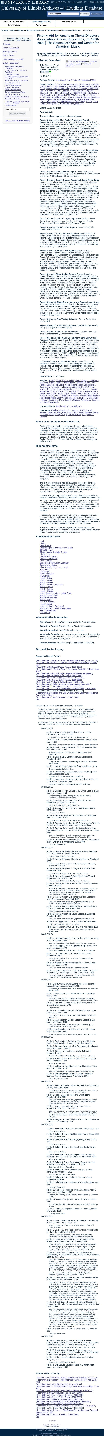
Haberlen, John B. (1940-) (51, 91)
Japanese (44, 415)
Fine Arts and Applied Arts (35, 30)
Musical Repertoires (48, 597)
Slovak (90, 410)
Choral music (68, 380)
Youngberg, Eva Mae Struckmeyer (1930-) (65, 104)
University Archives (8, 30)
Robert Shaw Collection (12, 99)
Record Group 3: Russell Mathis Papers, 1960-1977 (58, 667)
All (37, 699)
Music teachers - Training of (52, 606)
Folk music (67, 389)
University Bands (53, 30)
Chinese (43, 417)
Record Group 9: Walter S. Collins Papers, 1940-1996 (59, 682)
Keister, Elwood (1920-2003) (73, 93)
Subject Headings (14, 25)
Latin (51, 415)
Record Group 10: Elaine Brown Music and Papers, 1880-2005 (63, 684)
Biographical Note (10, 52)
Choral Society (55, 383)
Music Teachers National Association (75, 400)
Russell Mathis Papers (12, 74)
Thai (83, 415)
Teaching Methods (48, 610)
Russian (43, 412)
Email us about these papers (17, 121)
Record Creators (41, 25)
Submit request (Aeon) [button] (76, 61)
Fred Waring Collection (12, 94)
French (62, 410)
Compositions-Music (74, 385)
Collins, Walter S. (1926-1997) (65, 86)
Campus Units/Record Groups (14, 21)
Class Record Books (55, 385)
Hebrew (88, 412)
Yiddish (96, 412)
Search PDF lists (97, 13)
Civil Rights (45, 554)
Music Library (57, 398)
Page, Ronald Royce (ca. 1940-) (60, 97)
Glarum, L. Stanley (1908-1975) (84, 89)
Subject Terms (8, 55)
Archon (50, 1433)
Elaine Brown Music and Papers (15, 92)
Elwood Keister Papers (12, 83)
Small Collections (10, 105)
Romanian (71, 412)
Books (52, 380)
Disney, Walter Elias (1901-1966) (54, 567)
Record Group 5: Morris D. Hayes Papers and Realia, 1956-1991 (64, 673)
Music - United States (82, 396)
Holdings (20, 30)
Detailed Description (11, 63)
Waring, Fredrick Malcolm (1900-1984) (68, 102)
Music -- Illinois (83, 391)
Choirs (58, 380)
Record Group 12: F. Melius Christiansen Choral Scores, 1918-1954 (65, 688)
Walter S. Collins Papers (13, 90)
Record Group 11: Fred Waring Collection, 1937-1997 (59, 686)
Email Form (55, 1426)
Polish (82, 410)
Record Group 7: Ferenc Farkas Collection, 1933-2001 (59, 678)
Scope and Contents (11, 48)
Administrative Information (13, 59)
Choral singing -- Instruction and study (56, 548)
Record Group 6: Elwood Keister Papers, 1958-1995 (58, 676)
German (75, 410)
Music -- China (70, 391)
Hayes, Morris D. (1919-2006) (76, 91)
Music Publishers (70, 398)
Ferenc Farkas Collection (13, 85)
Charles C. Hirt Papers (12, 87)
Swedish (90, 415)
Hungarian (61, 412)
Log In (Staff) (52, 1420)
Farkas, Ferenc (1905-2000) (58, 89)
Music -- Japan (63, 393)
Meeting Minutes (63, 406)
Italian (68, 410)
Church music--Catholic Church (76, 383)
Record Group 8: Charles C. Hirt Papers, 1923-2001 (58, 680)
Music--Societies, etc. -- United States (56, 396)
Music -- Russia (91, 393)
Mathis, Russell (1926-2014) (64, 95)
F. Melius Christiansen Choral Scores (17, 96)
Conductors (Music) (78, 387)
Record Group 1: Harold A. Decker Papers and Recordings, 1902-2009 (66, 660)
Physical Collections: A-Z (41, 21)
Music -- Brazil (56, 391)
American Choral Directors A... (71, 30)
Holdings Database (84, 8)
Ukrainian (52, 412)
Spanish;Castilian (73, 415)
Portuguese (60, 415)
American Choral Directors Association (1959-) (76, 80)
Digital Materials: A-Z (69, 21)
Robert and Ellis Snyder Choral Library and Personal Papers (17, 102)
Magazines (44, 391)
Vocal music (53, 402)
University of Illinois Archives (30, 8)
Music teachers (85, 398)
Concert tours (89, 385)
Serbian (80, 412)
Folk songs (77, 389)
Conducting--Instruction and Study (54, 387)
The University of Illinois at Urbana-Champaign (57, 1435)
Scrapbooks (76, 406)
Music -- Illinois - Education (51, 584)
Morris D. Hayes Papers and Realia (16, 80)
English (54, 410)
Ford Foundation (90, 389)
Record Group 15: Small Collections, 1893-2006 (57, 697)
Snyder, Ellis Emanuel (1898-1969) (61, 99)
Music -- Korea (77, 393)
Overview (6, 44)
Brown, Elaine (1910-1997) (66, 84)
